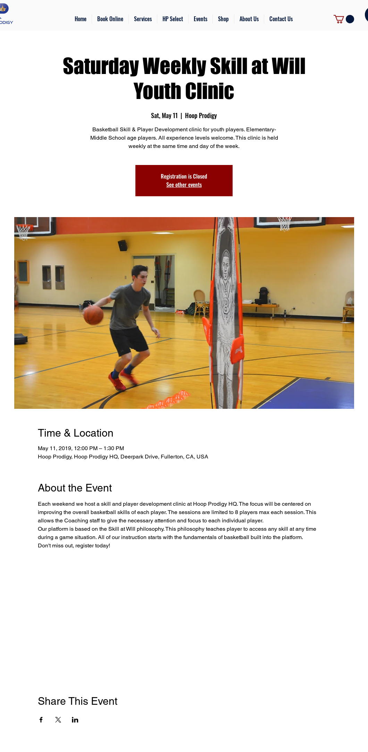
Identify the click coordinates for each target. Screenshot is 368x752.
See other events (184, 184)
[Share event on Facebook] (41, 719)
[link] (344, 19)
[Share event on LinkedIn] (75, 719)
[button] (143, 19)
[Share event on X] (58, 719)
